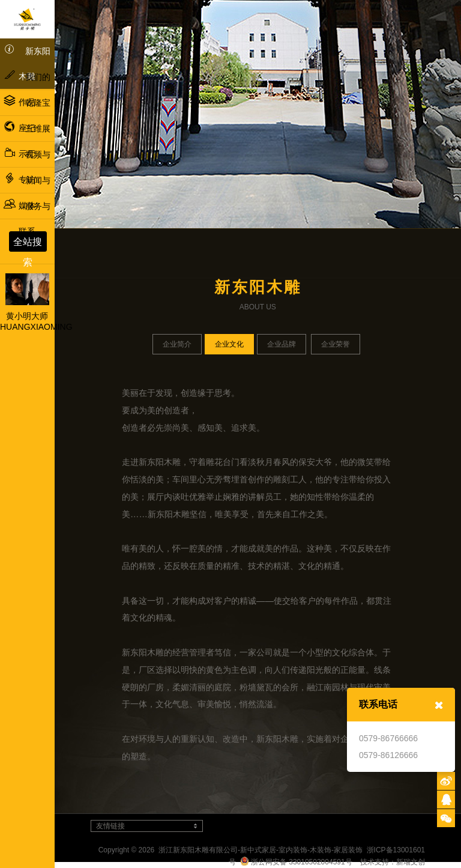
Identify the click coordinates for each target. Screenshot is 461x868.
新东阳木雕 (27, 62)
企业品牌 (281, 344)
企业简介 (177, 344)
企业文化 (229, 344)
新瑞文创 (410, 862)
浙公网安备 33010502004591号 (296, 862)
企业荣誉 (335, 344)
